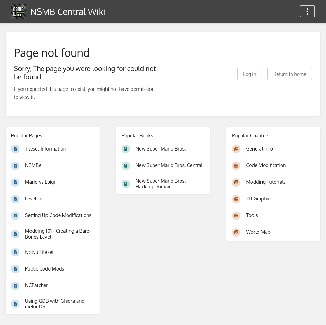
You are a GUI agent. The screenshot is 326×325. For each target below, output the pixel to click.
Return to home (289, 74)
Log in (249, 74)
